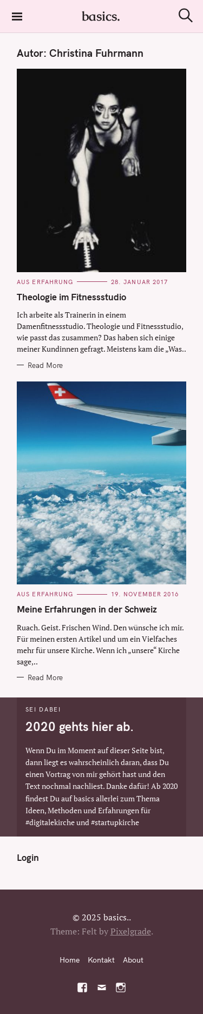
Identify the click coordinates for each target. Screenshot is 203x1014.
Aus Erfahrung (45, 282)
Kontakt (101, 960)
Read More (45, 365)
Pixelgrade (130, 931)
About (133, 960)
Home (70, 960)
